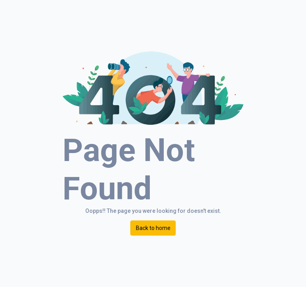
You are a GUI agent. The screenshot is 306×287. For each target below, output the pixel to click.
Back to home (153, 228)
